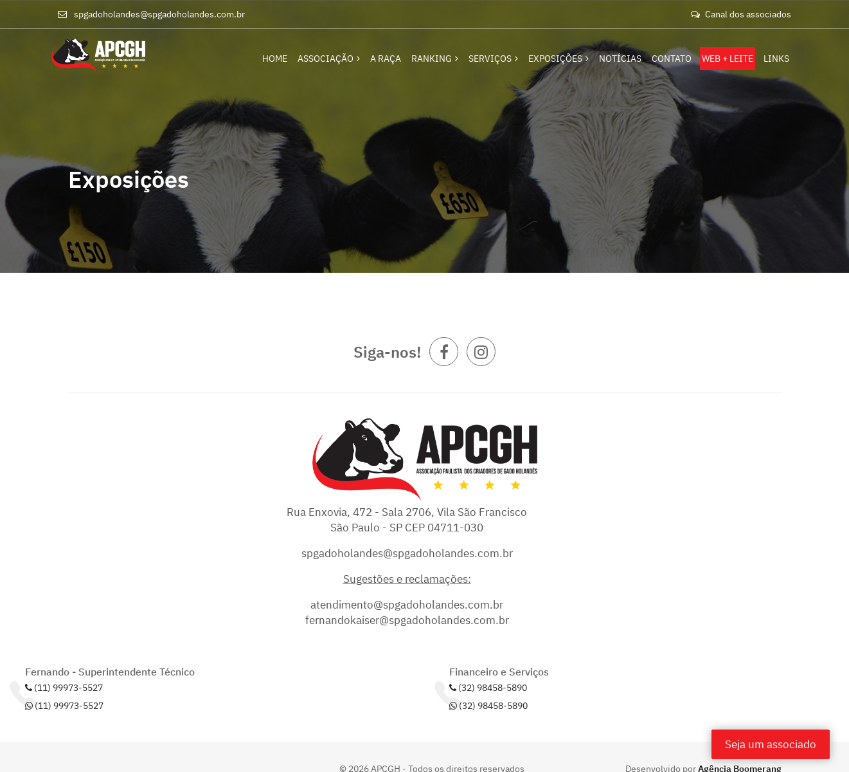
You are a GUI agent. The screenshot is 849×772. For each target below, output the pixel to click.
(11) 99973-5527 (64, 688)
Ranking (434, 58)
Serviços (493, 58)
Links (776, 58)
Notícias (620, 58)
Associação (329, 58)
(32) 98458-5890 (488, 688)
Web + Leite (727, 58)
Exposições (558, 58)
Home (274, 58)
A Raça (385, 58)
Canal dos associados (741, 14)
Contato (672, 58)
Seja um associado (770, 744)
